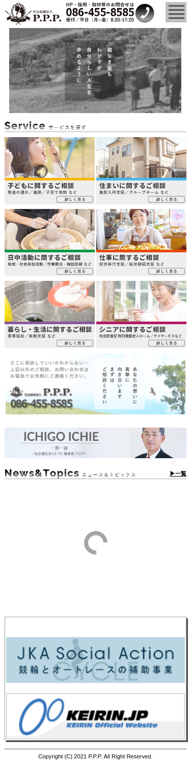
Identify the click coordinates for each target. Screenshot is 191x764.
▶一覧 (178, 473)
